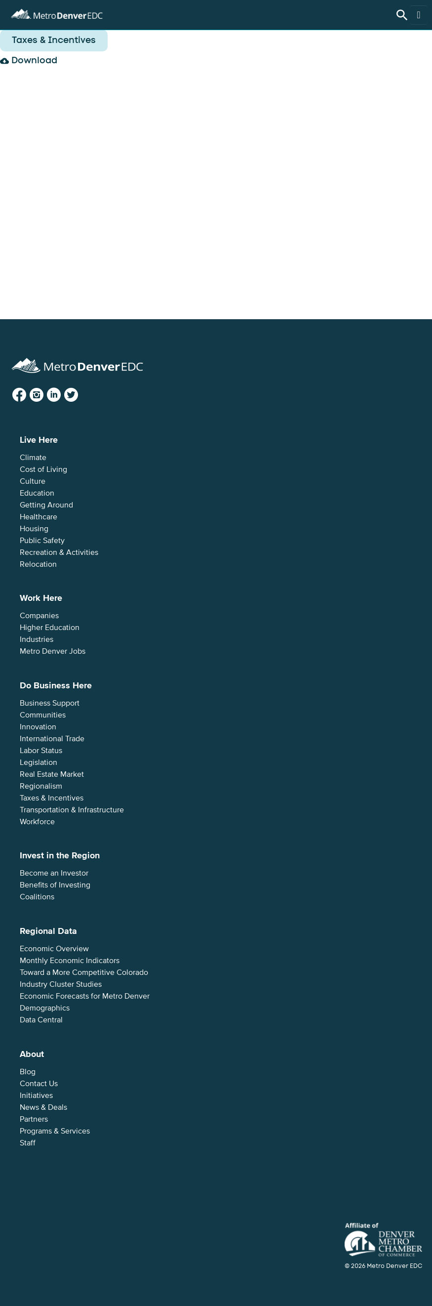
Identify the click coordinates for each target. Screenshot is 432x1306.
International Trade (52, 739)
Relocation (38, 564)
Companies (39, 616)
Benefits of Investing (55, 885)
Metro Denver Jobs (52, 651)
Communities (43, 715)
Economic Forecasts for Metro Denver (85, 996)
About (32, 1054)
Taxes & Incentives (51, 798)
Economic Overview (54, 949)
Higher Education (49, 627)
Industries (36, 639)
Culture (32, 481)
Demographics (45, 1008)
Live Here (39, 439)
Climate (33, 458)
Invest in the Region (60, 855)
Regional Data (48, 931)
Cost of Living (43, 469)
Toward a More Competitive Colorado (84, 972)
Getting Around (46, 505)
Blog (28, 1072)
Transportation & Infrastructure (72, 810)
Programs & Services (55, 1131)
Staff (28, 1143)
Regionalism (41, 786)
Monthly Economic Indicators (69, 961)
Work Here (41, 597)
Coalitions (37, 897)
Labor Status (41, 751)
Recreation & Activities (59, 552)
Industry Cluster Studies (61, 984)
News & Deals (43, 1107)
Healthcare (38, 517)
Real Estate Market (52, 774)
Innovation (38, 727)
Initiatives (36, 1095)
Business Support (49, 703)
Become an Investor (54, 873)
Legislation (38, 762)
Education (37, 493)
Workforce (37, 822)
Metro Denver (57, 12)
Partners (34, 1119)
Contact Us (39, 1084)
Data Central (41, 1020)
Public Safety (42, 541)
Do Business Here (56, 685)
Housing (34, 529)
